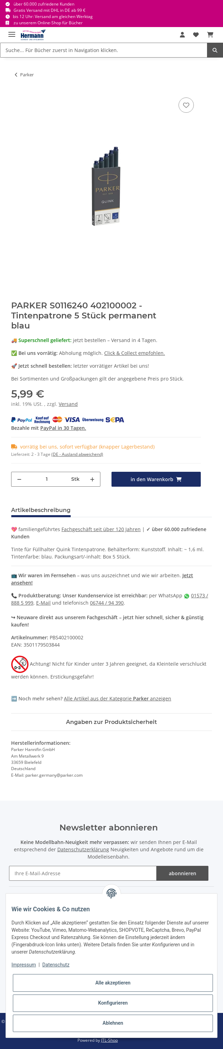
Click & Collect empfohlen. (134, 353)
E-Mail (43, 602)
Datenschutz (55, 964)
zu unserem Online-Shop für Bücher (48, 23)
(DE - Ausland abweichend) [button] (77, 454)
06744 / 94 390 (107, 602)
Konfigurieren (112, 1003)
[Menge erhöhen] (92, 479)
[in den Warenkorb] (156, 479)
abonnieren (182, 873)
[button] (182, 35)
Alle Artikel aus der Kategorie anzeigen (117, 698)
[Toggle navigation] (11, 31)
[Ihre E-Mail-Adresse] (83, 873)
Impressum (23, 964)
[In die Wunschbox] (186, 105)
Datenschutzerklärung (83, 849)
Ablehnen (112, 1023)
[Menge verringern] (19, 479)
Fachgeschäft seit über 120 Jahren (101, 529)
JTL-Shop (109, 1040)
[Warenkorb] (210, 35)
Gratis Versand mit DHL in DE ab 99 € (49, 10)
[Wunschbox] (196, 35)
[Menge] (46, 479)
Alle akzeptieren (112, 983)
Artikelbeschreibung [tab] (41, 510)
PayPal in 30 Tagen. (63, 428)
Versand (68, 404)
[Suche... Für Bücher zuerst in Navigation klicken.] (103, 50)
